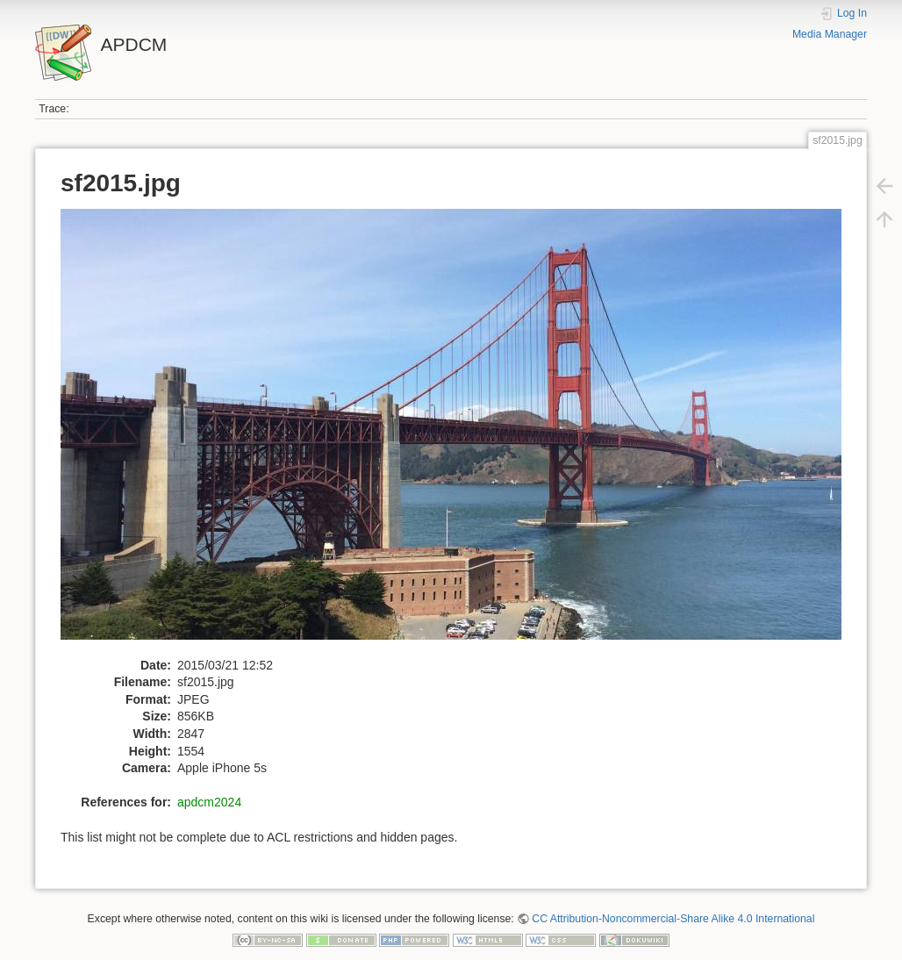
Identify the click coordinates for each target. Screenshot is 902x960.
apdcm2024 (209, 802)
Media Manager (829, 34)
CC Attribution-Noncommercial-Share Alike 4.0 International (673, 919)
